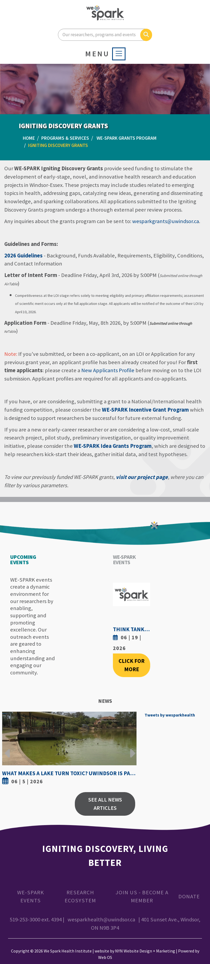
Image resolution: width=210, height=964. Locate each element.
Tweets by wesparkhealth (170, 715)
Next (131, 749)
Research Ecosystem (80, 896)
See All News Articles (105, 803)
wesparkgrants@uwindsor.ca (165, 221)
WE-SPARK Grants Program (127, 138)
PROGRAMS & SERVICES (65, 138)
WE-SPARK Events (30, 896)
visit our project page (142, 477)
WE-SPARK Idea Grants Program (113, 445)
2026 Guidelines (23, 255)
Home (29, 138)
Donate (189, 896)
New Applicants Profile (107, 370)
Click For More (132, 665)
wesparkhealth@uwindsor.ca (101, 919)
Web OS (105, 957)
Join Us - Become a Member (142, 896)
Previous (7, 749)
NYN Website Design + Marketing (145, 951)
